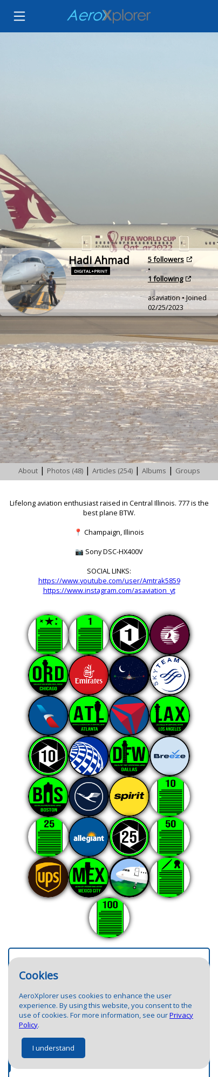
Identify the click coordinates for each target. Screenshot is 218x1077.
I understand (53, 1048)
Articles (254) (112, 470)
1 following (165, 279)
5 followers (166, 259)
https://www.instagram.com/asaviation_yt (109, 590)
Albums (154, 470)
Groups (187, 470)
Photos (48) (65, 470)
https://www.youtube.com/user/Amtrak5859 (109, 580)
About (28, 470)
